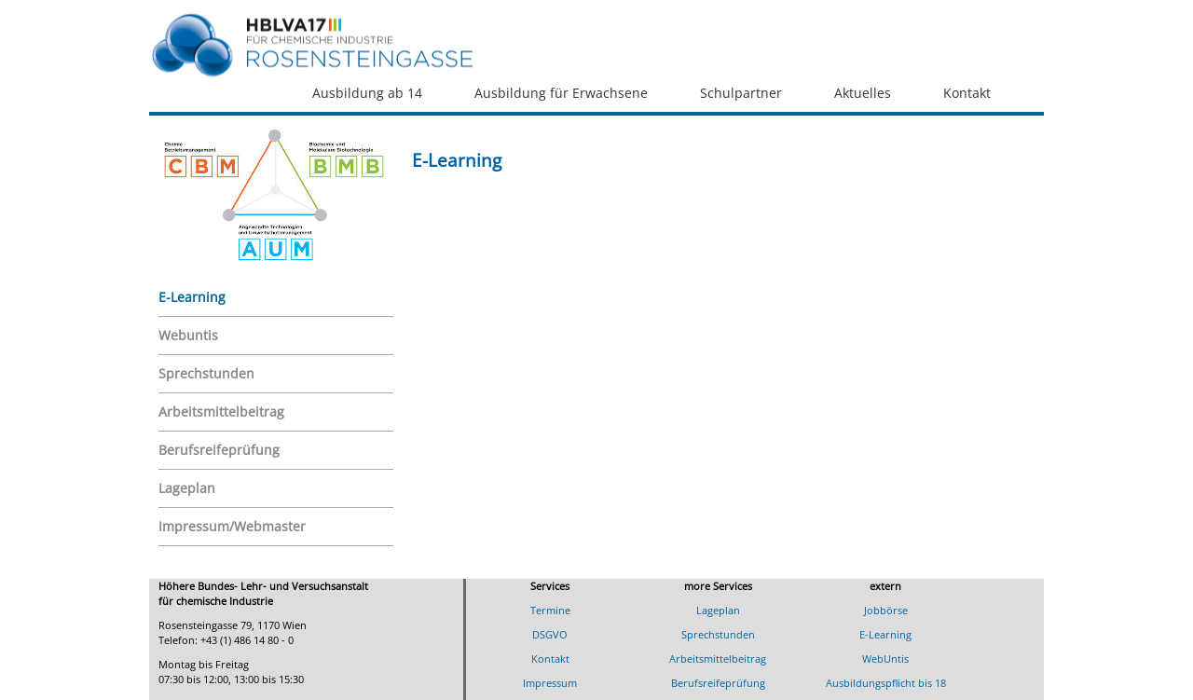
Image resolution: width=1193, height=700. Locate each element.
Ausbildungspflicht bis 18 (886, 683)
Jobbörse (886, 610)
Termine (550, 610)
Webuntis (188, 335)
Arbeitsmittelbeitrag (221, 411)
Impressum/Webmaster (232, 526)
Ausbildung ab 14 (367, 93)
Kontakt (967, 93)
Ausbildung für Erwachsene (561, 93)
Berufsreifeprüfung (219, 450)
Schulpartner (741, 93)
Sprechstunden (206, 373)
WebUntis (885, 659)
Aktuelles (862, 93)
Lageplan (186, 488)
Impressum (550, 683)
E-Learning (192, 297)
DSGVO (550, 634)
